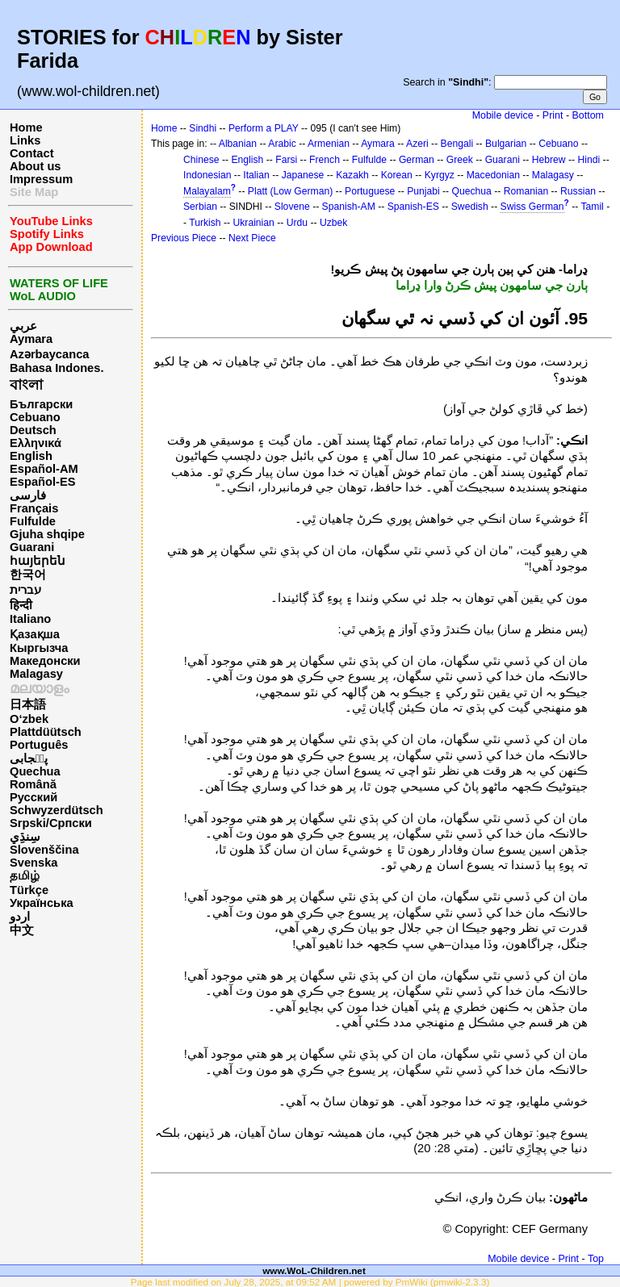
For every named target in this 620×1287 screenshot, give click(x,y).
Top (596, 1258)
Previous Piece (183, 238)
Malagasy (36, 673)
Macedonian (493, 175)
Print (552, 115)
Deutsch (33, 430)
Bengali (457, 143)
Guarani (32, 547)
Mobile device (503, 115)
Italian (256, 175)
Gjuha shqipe (47, 534)
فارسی (28, 495)
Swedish (469, 206)
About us (35, 166)
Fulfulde (33, 521)
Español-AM (44, 468)
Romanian (526, 191)
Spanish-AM (348, 206)
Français (34, 508)
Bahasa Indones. (56, 367)
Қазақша (35, 634)
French (324, 159)
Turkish (204, 222)
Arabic (281, 143)
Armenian (329, 143)
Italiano (30, 618)
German (416, 159)
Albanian (238, 143)
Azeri (417, 143)
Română (33, 784)
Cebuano (35, 417)
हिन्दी (21, 605)
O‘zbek (29, 718)
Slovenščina (44, 849)
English (31, 455)
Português (39, 744)
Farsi (286, 159)
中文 (22, 930)
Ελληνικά (35, 443)
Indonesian (207, 175)
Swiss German (532, 206)
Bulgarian (505, 143)
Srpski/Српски (51, 823)
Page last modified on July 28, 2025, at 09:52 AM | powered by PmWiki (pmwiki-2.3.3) (310, 1282)
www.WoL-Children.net (314, 1270)
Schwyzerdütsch (56, 810)
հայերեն (37, 560)
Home (26, 127)
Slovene (292, 206)
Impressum (41, 179)
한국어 (28, 574)
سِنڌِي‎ (25, 836)
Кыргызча (39, 647)
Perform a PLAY (263, 128)
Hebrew (549, 159)
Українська (41, 902)
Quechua (35, 771)
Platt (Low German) (290, 191)
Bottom (588, 115)
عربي (23, 326)
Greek (459, 159)
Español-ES (42, 481)
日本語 (28, 704)
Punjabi (423, 191)
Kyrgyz (440, 175)
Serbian (200, 206)
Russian (578, 191)
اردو (20, 916)
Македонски (45, 660)
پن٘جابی (29, 758)
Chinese (201, 159)
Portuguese (370, 191)
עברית (25, 589)
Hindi (589, 159)
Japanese (303, 175)
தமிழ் (25, 875)
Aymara (31, 338)
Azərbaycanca (49, 354)
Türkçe (29, 890)
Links (25, 140)
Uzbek (333, 222)
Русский (33, 797)
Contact (32, 153)
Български (41, 404)
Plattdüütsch (46, 731)
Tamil (591, 206)
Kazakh (352, 175)
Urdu (297, 222)
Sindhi (202, 128)
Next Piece (252, 238)
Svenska (33, 862)
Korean (397, 175)
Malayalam (207, 191)
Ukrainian (253, 222)
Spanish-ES (413, 206)
